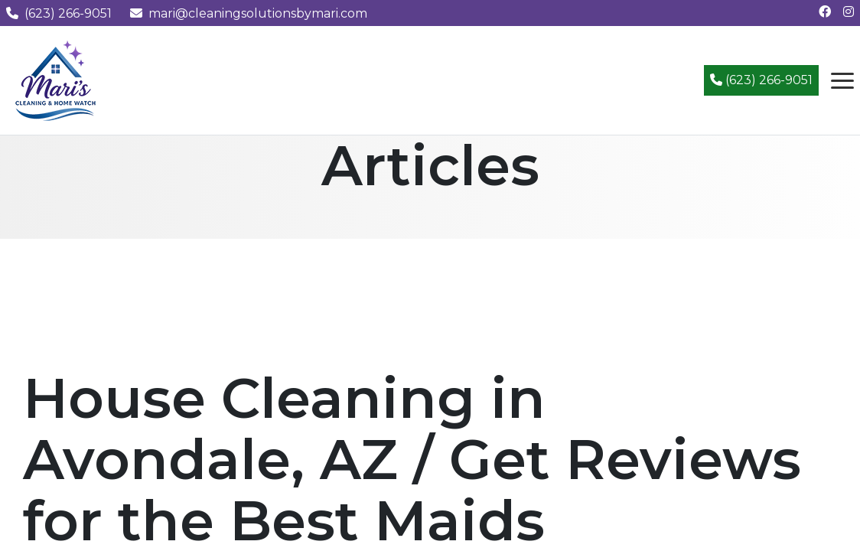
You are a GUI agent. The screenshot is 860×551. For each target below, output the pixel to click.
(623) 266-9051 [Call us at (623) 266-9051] (59, 13)
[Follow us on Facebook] (825, 12)
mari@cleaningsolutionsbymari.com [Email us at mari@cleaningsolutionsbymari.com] (248, 13)
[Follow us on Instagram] (848, 12)
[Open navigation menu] (842, 80)
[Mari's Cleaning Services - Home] (56, 79)
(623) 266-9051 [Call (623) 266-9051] (761, 80)
